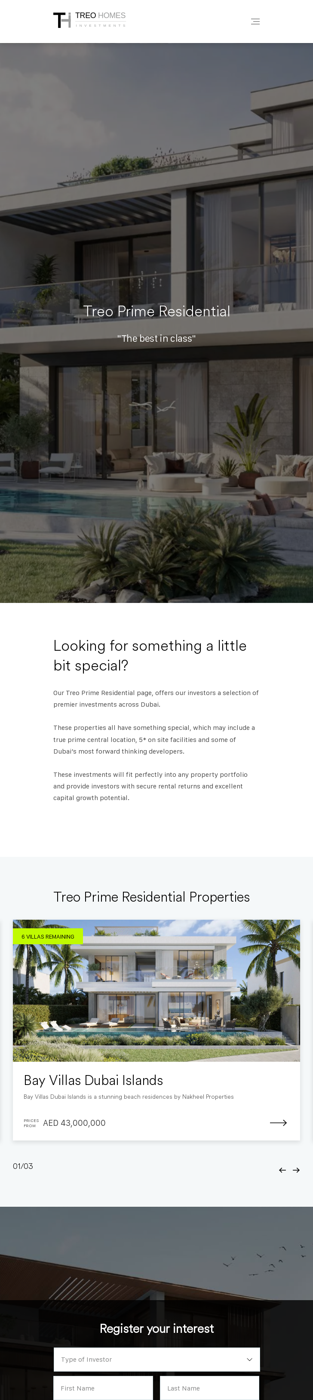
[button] (282, 1170)
